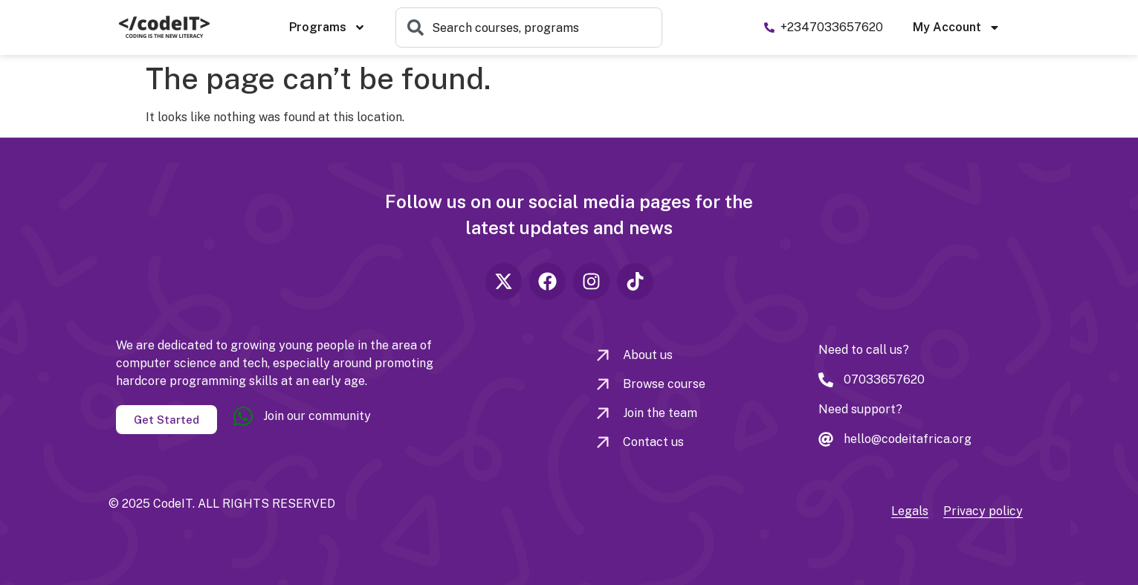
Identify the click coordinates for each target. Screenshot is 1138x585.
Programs (327, 27)
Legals (909, 511)
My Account (956, 27)
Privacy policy (983, 511)
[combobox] (529, 27)
